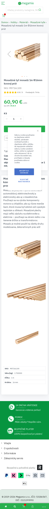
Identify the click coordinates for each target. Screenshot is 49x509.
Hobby (14, 22)
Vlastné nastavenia (24, 180)
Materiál (23, 22)
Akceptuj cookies (24, 172)
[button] (22, 77)
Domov (4, 22)
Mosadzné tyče (37, 22)
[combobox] (24, 10)
